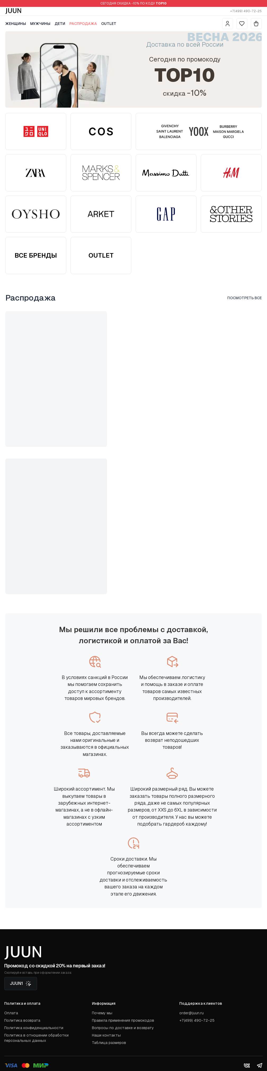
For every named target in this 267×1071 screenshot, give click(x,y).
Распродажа (83, 23)
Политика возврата (22, 1020)
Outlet (108, 23)
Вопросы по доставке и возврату (123, 1028)
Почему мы (102, 1013)
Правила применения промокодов (123, 1020)
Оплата (11, 1013)
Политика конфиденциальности (33, 1028)
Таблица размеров (109, 1043)
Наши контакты (106, 1035)
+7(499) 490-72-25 (246, 11)
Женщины (15, 23)
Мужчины (40, 23)
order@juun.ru (191, 1013)
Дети (60, 23)
